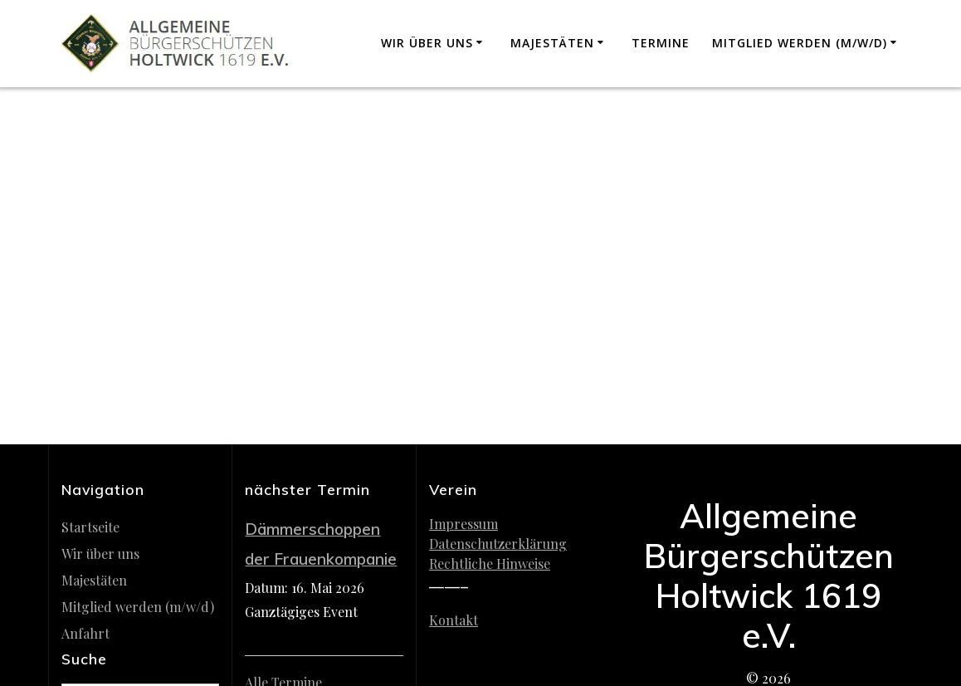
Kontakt (453, 620)
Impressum (463, 523)
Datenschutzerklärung (498, 543)
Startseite (90, 527)
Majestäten (552, 43)
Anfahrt (85, 633)
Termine (661, 43)
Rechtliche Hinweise (489, 563)
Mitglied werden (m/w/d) (799, 43)
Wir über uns (427, 43)
